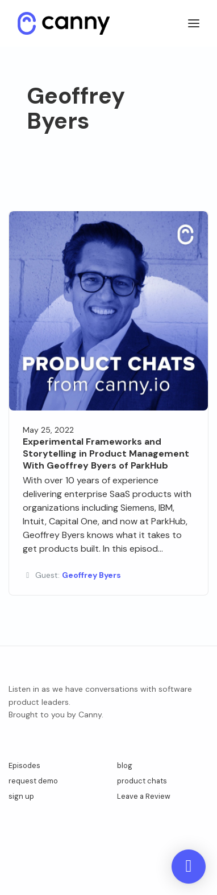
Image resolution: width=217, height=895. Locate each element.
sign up (21, 796)
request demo (33, 781)
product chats (142, 781)
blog (124, 765)
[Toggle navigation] (193, 23)
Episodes (24, 765)
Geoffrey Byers (91, 575)
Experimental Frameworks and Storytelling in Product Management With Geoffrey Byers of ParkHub (106, 453)
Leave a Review (143, 796)
